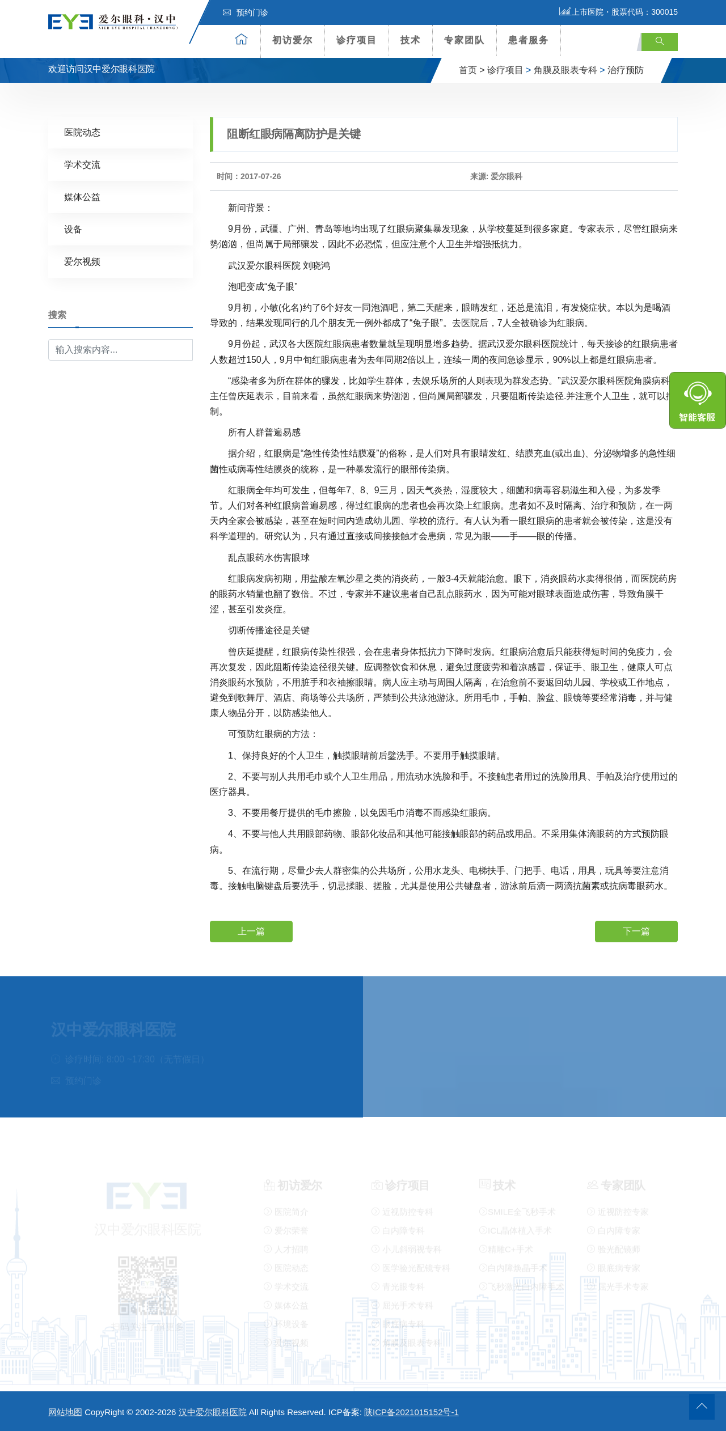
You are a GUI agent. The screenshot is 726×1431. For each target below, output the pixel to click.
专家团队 (464, 40)
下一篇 (636, 930)
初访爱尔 (292, 40)
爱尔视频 (82, 261)
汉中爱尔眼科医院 (213, 1412)
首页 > (472, 70)
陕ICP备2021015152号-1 (411, 1412)
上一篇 (251, 930)
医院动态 (82, 132)
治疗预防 (625, 70)
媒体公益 (82, 196)
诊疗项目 (356, 40)
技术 (410, 40)
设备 (73, 229)
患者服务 (528, 40)
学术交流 (82, 164)
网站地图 (65, 1412)
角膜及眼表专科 (565, 70)
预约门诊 (245, 12)
